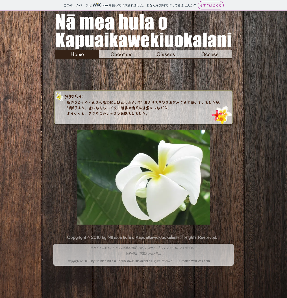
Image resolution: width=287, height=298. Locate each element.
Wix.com (204, 261)
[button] (143, 177)
